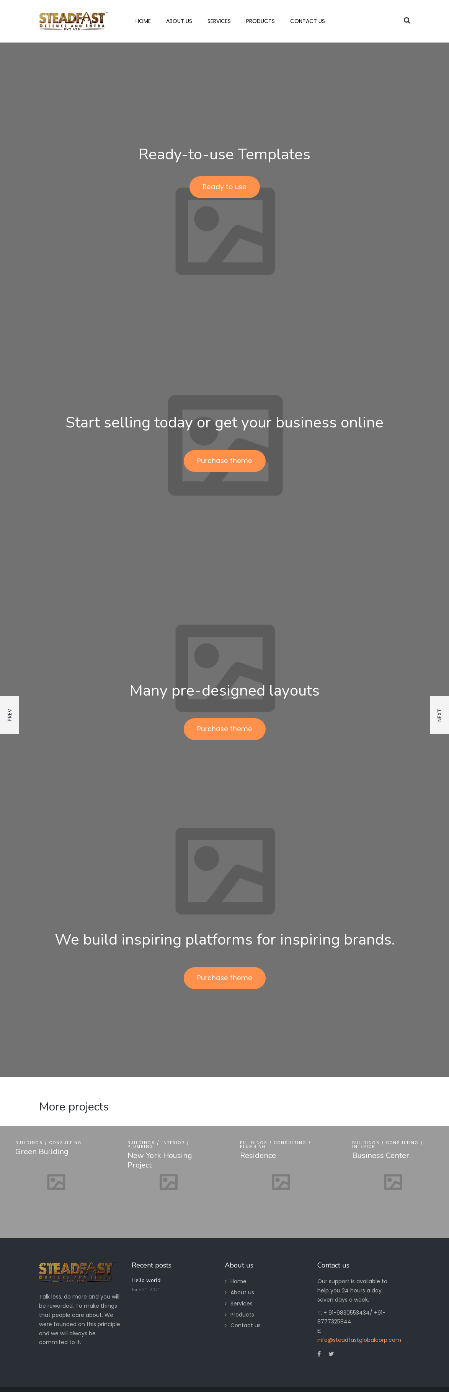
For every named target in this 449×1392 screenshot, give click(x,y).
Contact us (245, 1325)
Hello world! (147, 1280)
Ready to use (225, 187)
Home (238, 1281)
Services (241, 1303)
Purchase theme (224, 460)
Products (242, 1314)
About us (242, 1292)
